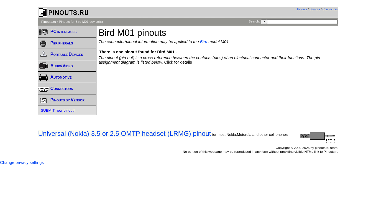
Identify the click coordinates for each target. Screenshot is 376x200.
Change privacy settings (22, 162)
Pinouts (302, 9)
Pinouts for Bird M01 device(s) (81, 22)
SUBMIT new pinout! (58, 110)
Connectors (330, 9)
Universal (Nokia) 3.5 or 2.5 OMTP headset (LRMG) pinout (124, 133)
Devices (315, 9)
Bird (203, 41)
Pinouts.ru (48, 22)
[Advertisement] (218, 79)
